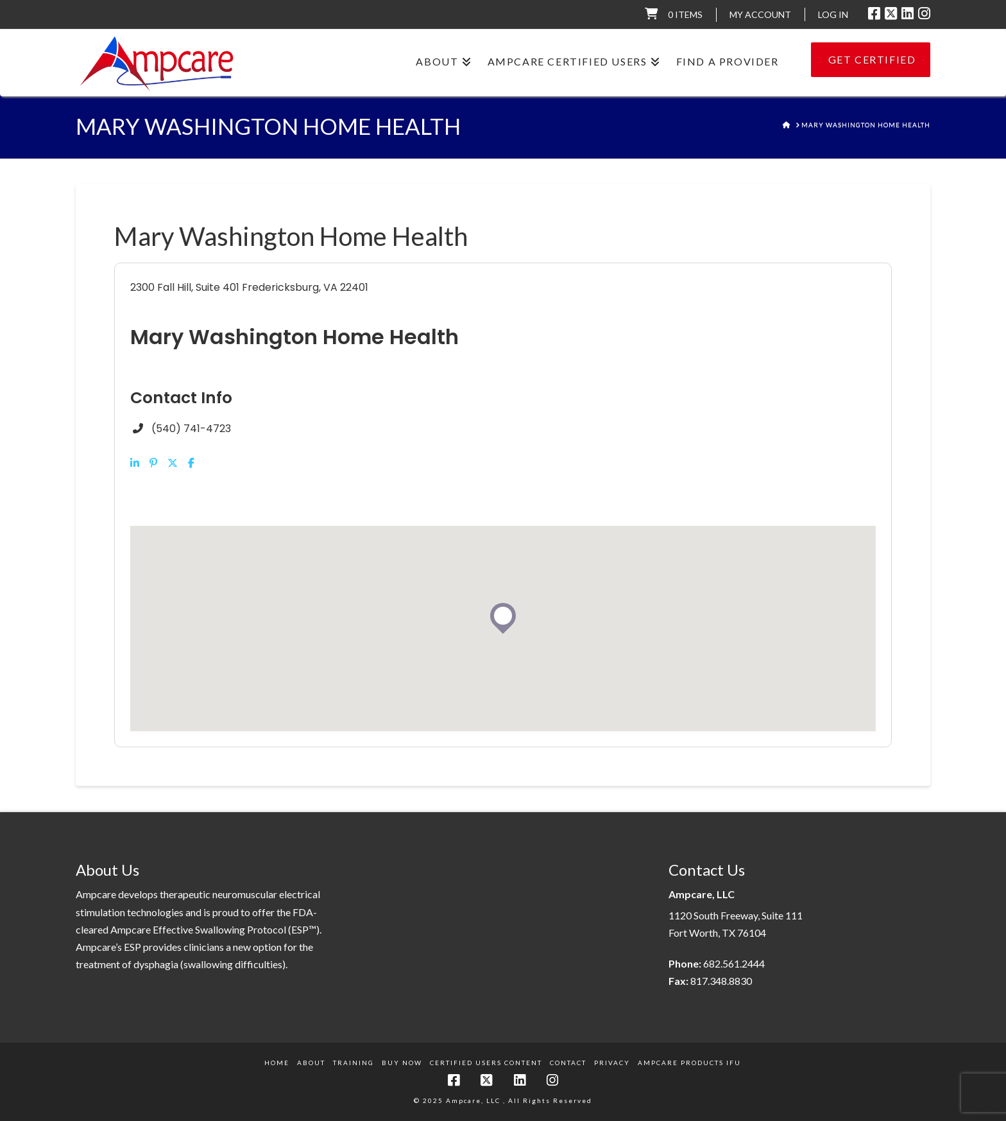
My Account (760, 14)
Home (276, 1062)
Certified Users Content (486, 1062)
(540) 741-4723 (191, 428)
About (311, 1062)
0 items (685, 14)
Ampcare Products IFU (689, 1062)
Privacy (612, 1062)
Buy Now (402, 1062)
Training (353, 1062)
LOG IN (833, 14)
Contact (568, 1062)
